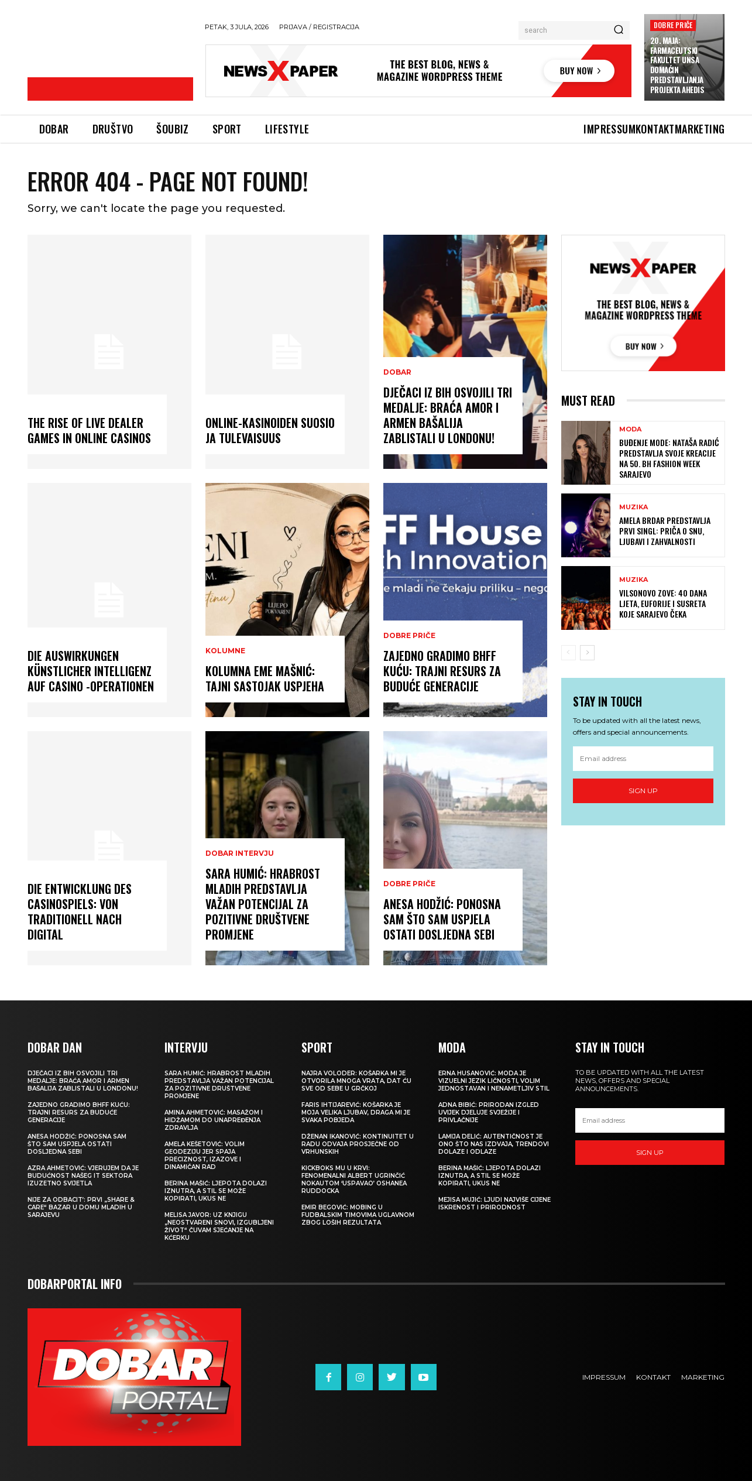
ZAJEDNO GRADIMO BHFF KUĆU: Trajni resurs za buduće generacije (442, 671)
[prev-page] (568, 652)
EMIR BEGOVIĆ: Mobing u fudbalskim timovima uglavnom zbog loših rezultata (357, 1215)
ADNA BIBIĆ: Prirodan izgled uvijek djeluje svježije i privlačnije (488, 1112)
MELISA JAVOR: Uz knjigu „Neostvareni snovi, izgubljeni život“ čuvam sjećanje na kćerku (219, 1226)
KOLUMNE (225, 650)
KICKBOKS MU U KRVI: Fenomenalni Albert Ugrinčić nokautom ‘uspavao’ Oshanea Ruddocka (354, 1179)
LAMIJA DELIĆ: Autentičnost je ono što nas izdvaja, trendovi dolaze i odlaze (493, 1144)
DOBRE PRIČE (673, 25)
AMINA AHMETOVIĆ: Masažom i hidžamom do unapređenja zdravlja (213, 1120)
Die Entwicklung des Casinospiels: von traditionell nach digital (80, 911)
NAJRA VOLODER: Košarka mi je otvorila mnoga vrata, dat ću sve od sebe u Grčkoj (356, 1080)
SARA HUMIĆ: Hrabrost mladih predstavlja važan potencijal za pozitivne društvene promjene (262, 904)
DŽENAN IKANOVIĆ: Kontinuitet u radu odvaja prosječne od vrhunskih (357, 1144)
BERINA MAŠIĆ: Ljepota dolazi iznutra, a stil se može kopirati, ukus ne (215, 1191)
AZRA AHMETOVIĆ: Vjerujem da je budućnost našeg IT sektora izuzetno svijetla (83, 1175)
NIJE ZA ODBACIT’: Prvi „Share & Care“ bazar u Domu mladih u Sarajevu (81, 1207)
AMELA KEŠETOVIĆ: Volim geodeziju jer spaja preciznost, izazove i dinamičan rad (204, 1155)
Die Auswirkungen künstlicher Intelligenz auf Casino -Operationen (91, 671)
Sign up (643, 790)
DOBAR (397, 372)
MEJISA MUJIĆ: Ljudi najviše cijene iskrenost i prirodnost (494, 1203)
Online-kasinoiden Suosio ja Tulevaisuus (270, 430)
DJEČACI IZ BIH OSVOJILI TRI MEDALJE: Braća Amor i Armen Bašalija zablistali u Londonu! (447, 415)
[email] (643, 758)
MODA (630, 429)
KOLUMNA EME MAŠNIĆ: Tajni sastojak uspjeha (264, 678)
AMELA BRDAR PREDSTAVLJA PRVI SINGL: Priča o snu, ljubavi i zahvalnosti (664, 530)
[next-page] (587, 652)
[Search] (618, 30)
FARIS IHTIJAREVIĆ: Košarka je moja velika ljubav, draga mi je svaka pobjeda (355, 1112)
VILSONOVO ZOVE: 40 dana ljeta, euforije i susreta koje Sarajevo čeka (663, 603)
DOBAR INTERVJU (239, 853)
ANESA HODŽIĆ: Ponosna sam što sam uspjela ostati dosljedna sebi (442, 919)
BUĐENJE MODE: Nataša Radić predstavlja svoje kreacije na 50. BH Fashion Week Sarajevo (669, 458)
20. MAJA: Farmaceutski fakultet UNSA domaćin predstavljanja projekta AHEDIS (677, 65)
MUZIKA (633, 507)
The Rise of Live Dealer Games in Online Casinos (89, 430)
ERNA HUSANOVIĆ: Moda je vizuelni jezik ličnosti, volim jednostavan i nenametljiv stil (494, 1080)
